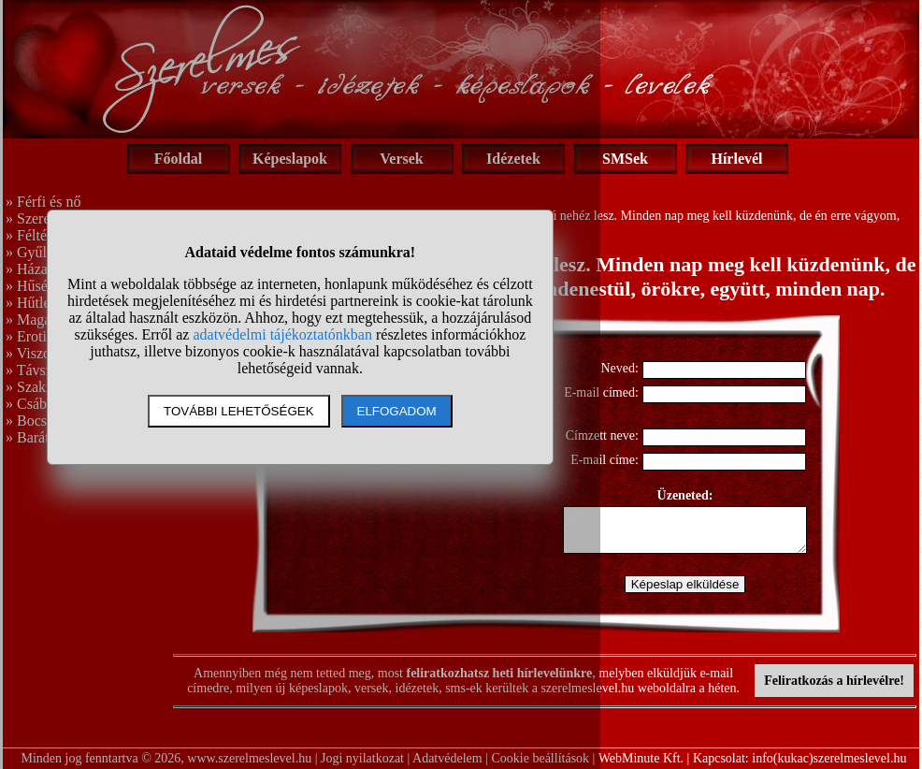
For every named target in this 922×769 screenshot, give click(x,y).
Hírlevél (736, 159)
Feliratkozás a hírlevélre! (834, 681)
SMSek (625, 159)
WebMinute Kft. (641, 758)
